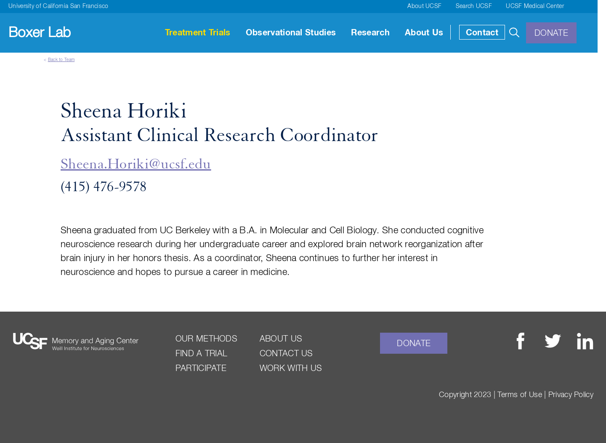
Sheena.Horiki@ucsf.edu (136, 164)
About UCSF (424, 6)
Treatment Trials (198, 33)
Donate (551, 33)
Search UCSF (474, 6)
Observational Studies (291, 33)
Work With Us (291, 368)
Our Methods (206, 339)
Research (370, 33)
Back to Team (61, 60)
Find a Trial (201, 354)
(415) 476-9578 (103, 187)
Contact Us (286, 354)
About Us (424, 33)
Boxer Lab (39, 33)
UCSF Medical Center (535, 6)
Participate (200, 368)
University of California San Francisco (58, 6)
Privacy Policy (570, 395)
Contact (482, 33)
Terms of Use (519, 395)
